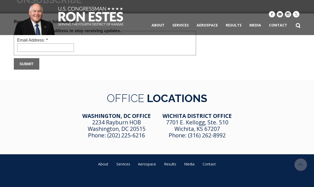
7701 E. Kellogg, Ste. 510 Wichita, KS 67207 (197, 125)
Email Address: (32, 40)
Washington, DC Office (116, 115)
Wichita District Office (197, 115)
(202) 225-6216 (126, 135)
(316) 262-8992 (207, 135)
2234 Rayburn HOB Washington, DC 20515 (117, 125)
